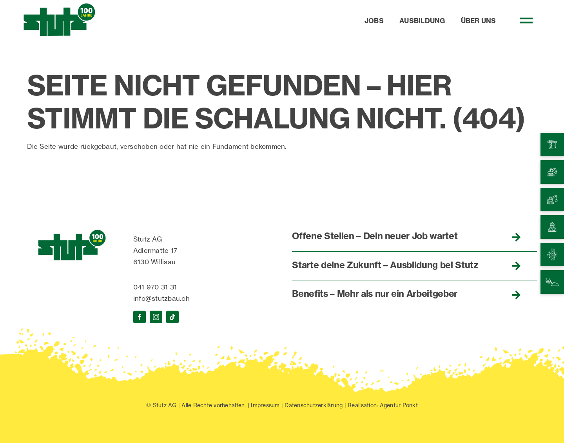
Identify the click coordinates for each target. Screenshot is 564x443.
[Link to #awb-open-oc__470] (531, 20)
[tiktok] (172, 317)
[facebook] (139, 317)
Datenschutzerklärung (314, 405)
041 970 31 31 (155, 287)
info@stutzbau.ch (161, 298)
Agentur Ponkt (399, 405)
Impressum (265, 405)
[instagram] (156, 317)
